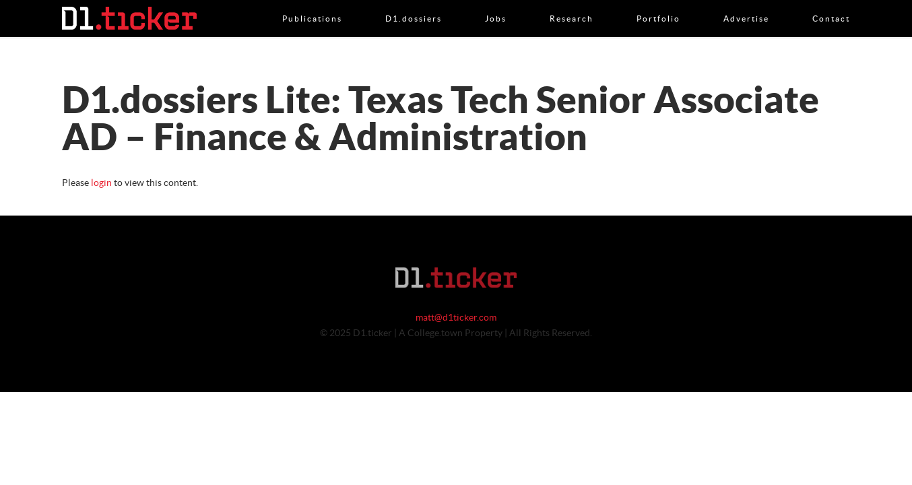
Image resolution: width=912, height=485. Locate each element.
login (101, 183)
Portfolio (658, 4)
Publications (312, 4)
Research (571, 4)
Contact (831, 4)
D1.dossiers (413, 4)
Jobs (496, 4)
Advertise (746, 4)
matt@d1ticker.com (456, 318)
